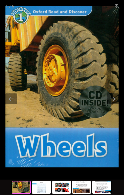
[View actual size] (117, 6)
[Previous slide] (11, 98)
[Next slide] (113, 98)
